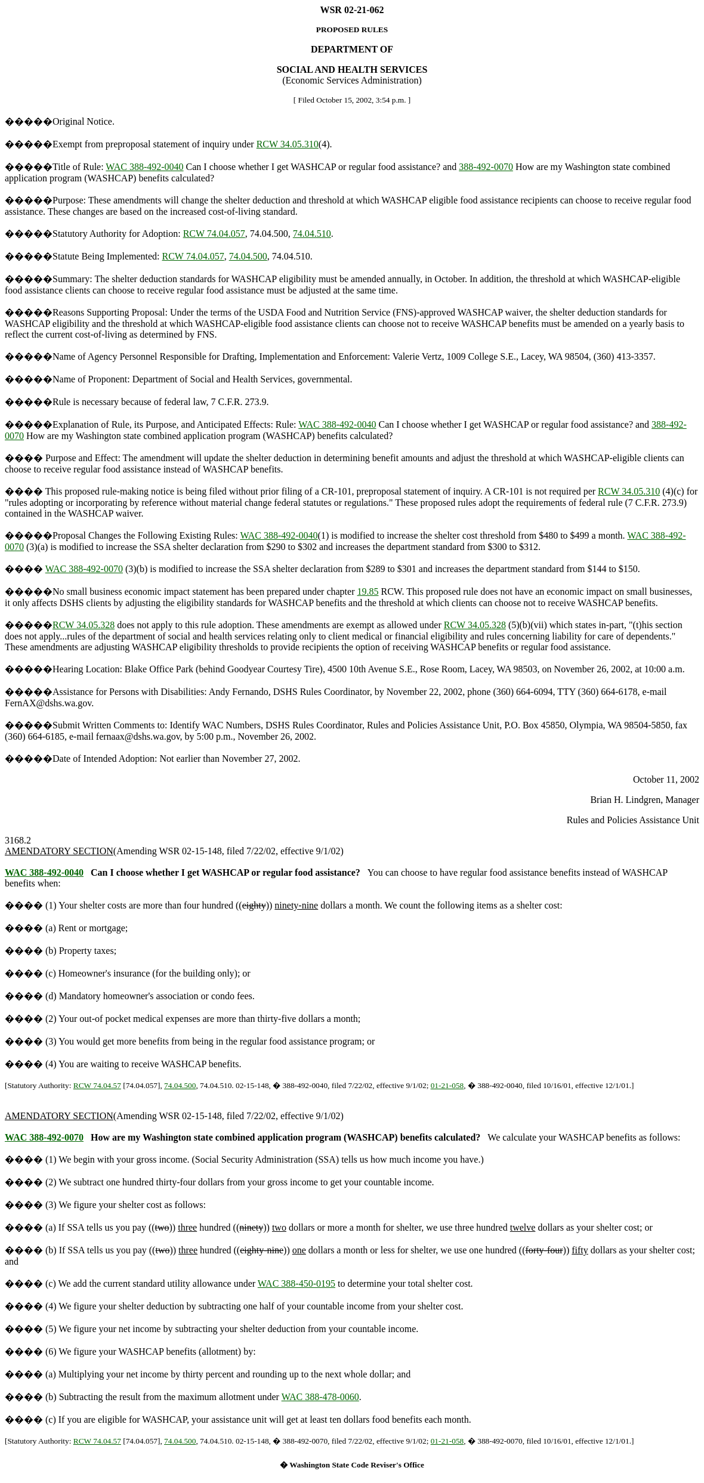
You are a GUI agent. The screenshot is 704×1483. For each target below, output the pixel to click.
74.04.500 (248, 256)
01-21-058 (447, 1085)
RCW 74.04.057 (214, 233)
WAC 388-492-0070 (84, 569)
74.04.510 (312, 233)
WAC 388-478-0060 (320, 1397)
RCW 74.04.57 (97, 1085)
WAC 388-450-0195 (296, 1283)
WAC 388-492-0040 (144, 167)
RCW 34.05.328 (84, 625)
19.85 (368, 591)
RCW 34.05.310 (288, 144)
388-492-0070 (486, 167)
